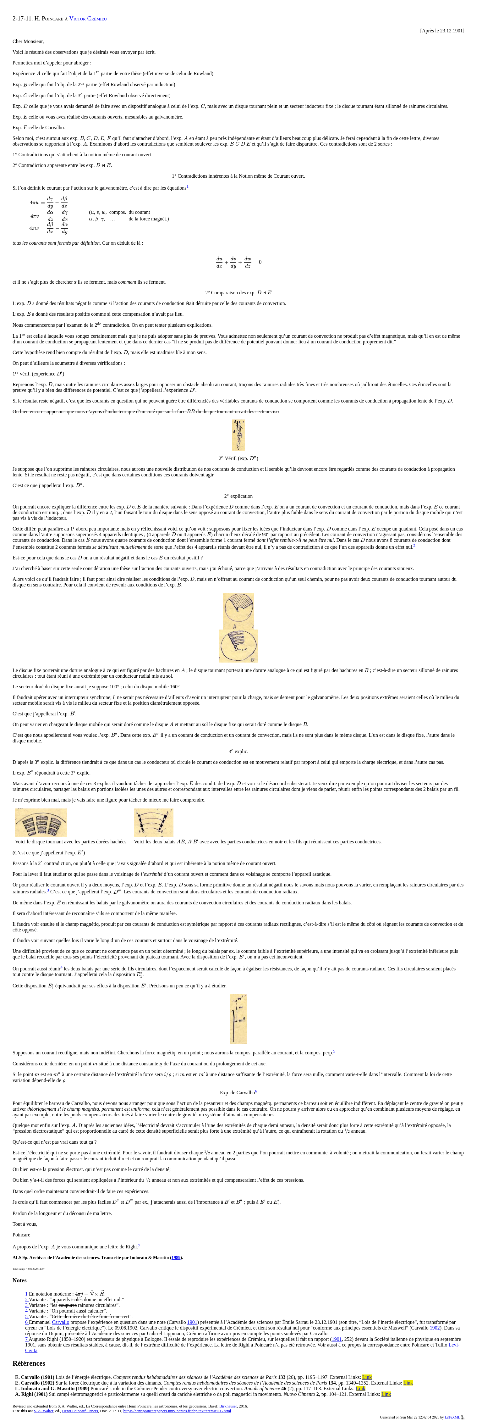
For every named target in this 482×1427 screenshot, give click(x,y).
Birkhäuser (228, 1406)
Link (367, 1377)
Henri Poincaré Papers (80, 1411)
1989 (176, 1257)
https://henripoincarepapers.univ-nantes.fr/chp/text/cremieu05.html (177, 1411)
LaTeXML (454, 1417)
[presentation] (38, 73)
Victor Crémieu (88, 18)
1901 (192, 1322)
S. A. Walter (43, 1411)
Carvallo (60, 1322)
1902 (435, 1327)
